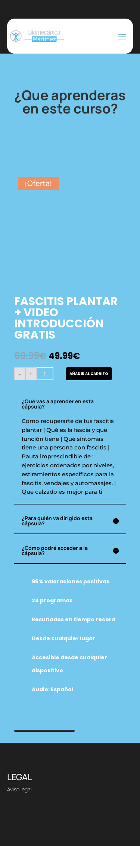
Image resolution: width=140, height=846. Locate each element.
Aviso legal (19, 789)
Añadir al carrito (88, 373)
